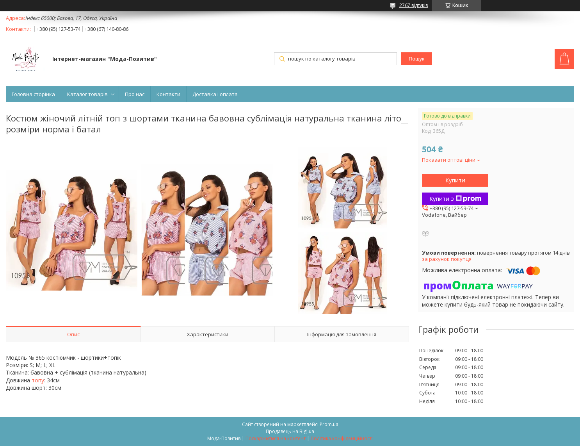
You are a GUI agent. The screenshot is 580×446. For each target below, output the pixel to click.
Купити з (455, 198)
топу (38, 380)
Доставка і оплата (215, 94)
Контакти (168, 94)
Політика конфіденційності (342, 438)
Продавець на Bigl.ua (290, 431)
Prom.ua (329, 424)
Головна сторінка (33, 94)
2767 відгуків (413, 5)
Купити (455, 180)
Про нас (134, 94)
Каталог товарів (87, 94)
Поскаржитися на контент (276, 438)
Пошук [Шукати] (416, 59)
